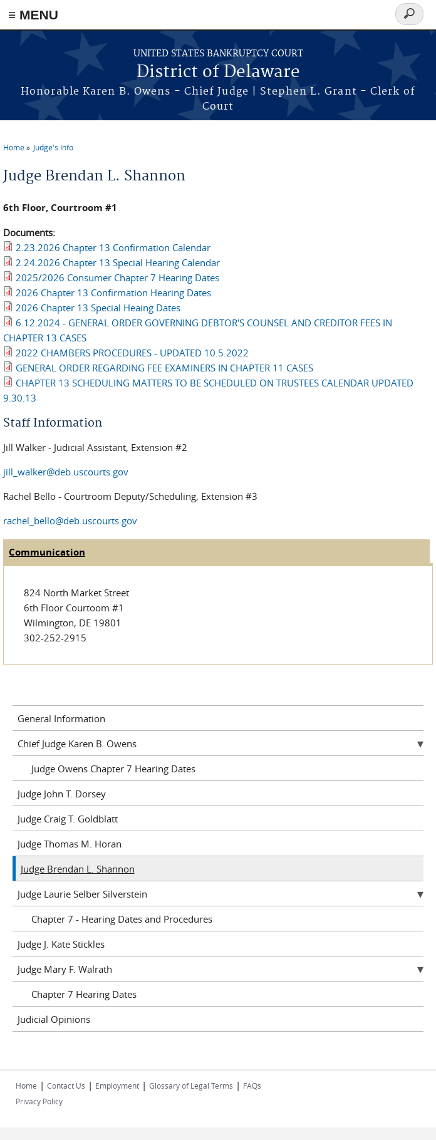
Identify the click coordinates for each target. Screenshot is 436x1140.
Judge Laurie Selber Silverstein (82, 894)
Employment (117, 1085)
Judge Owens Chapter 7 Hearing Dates (113, 768)
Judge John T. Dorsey (62, 793)
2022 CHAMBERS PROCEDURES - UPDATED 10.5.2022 (132, 352)
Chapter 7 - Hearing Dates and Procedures (121, 919)
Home (13, 147)
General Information (61, 718)
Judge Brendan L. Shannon (78, 869)
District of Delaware (218, 72)
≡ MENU (33, 15)
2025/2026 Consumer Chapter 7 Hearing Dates (117, 277)
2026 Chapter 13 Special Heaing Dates (98, 307)
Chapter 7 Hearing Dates (84, 994)
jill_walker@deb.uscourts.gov (65, 471)
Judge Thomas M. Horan (70, 843)
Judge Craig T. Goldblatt (68, 818)
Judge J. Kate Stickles (61, 944)
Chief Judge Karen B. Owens (77, 743)
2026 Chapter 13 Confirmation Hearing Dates (113, 292)
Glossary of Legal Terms (191, 1085)
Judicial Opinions (54, 1019)
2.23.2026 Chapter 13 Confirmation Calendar (113, 247)
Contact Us (66, 1085)
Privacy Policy (39, 1101)
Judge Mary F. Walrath (65, 969)
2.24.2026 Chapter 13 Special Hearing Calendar (118, 262)
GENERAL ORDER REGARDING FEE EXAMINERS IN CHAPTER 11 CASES (164, 367)
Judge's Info (53, 147)
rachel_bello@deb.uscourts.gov (70, 520)
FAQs (252, 1085)
